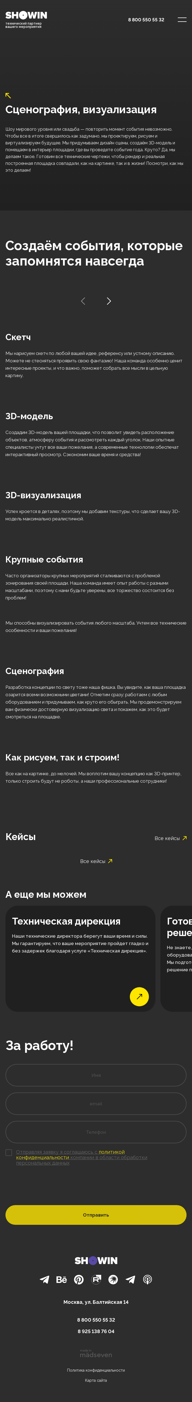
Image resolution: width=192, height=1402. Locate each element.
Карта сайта (96, 1380)
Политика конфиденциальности (96, 1370)
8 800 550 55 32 (146, 19)
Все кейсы (171, 838)
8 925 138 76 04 (96, 1331)
